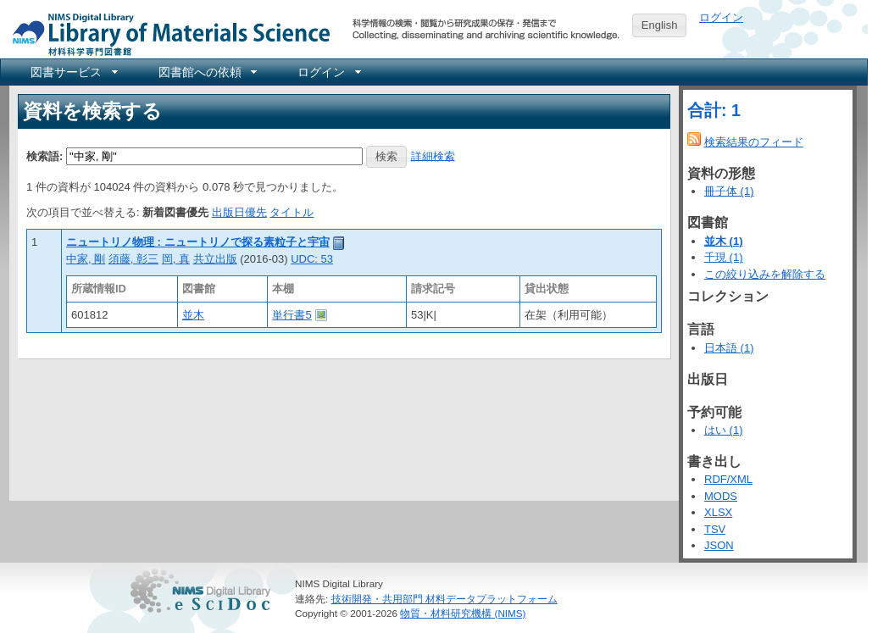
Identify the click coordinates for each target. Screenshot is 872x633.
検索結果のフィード (753, 142)
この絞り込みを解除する (764, 274)
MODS (720, 496)
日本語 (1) (729, 347)
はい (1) (723, 430)
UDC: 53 (312, 259)
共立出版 (215, 259)
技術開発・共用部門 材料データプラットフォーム (444, 598)
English (660, 25)
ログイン (721, 17)
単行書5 (291, 314)
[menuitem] (73, 72)
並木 (193, 314)
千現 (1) (723, 257)
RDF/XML (728, 479)
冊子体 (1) (729, 191)
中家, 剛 (85, 259)
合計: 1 (714, 110)
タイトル (291, 212)
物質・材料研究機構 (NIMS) (462, 613)
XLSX (718, 512)
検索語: (44, 155)
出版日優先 (239, 212)
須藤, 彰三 (133, 259)
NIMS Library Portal (166, 33)
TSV (714, 529)
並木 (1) (723, 241)
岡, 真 (176, 259)
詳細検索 (433, 155)
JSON (719, 545)
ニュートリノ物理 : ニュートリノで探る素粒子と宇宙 (198, 242)
